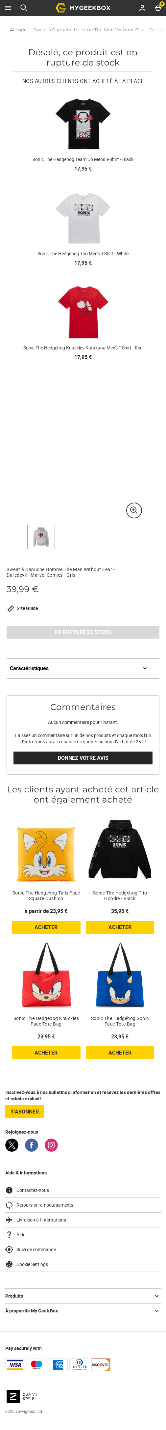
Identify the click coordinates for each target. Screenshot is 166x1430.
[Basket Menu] (158, 8)
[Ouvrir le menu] (8, 8)
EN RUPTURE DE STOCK (83, 632)
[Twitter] (11, 1150)
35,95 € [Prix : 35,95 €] (120, 911)
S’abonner (25, 1111)
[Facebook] (31, 1150)
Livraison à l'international (36, 1220)
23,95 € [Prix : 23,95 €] (46, 1036)
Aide (15, 1235)
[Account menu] (142, 8)
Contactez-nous (27, 1190)
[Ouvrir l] (41, 537)
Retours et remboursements (39, 1205)
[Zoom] (134, 510)
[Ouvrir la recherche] (24, 8)
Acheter (57, 928)
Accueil (18, 30)
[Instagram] (51, 1150)
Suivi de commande (30, 1249)
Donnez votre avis (83, 757)
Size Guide (22, 609)
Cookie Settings (26, 1264)
